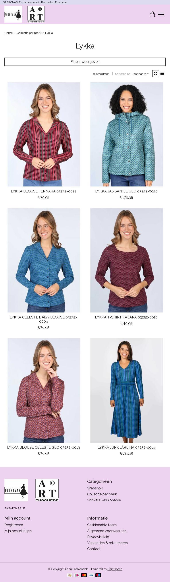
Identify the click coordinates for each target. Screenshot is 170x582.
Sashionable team (102, 525)
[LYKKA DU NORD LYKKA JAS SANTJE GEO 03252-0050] (126, 134)
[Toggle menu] (161, 14)
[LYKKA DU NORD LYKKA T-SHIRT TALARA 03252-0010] (126, 260)
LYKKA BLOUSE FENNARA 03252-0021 (43, 191)
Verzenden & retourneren (107, 543)
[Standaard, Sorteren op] (141, 74)
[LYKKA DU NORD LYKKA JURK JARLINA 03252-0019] (126, 390)
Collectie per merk (29, 33)
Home (8, 33)
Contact (93, 549)
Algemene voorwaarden (107, 531)
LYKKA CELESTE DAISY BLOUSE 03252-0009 (43, 319)
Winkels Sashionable (104, 500)
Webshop (95, 488)
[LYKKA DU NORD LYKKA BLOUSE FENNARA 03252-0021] (43, 134)
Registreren (13, 525)
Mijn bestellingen (18, 531)
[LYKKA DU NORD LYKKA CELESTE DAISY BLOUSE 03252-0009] (43, 260)
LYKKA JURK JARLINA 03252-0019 (126, 447)
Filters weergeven (85, 62)
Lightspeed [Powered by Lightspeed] (115, 569)
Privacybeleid (98, 537)
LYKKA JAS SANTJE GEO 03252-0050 (126, 191)
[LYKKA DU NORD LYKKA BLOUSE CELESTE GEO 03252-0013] (43, 390)
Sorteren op (122, 74)
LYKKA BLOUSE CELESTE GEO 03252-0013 (43, 447)
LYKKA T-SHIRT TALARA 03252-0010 (126, 317)
